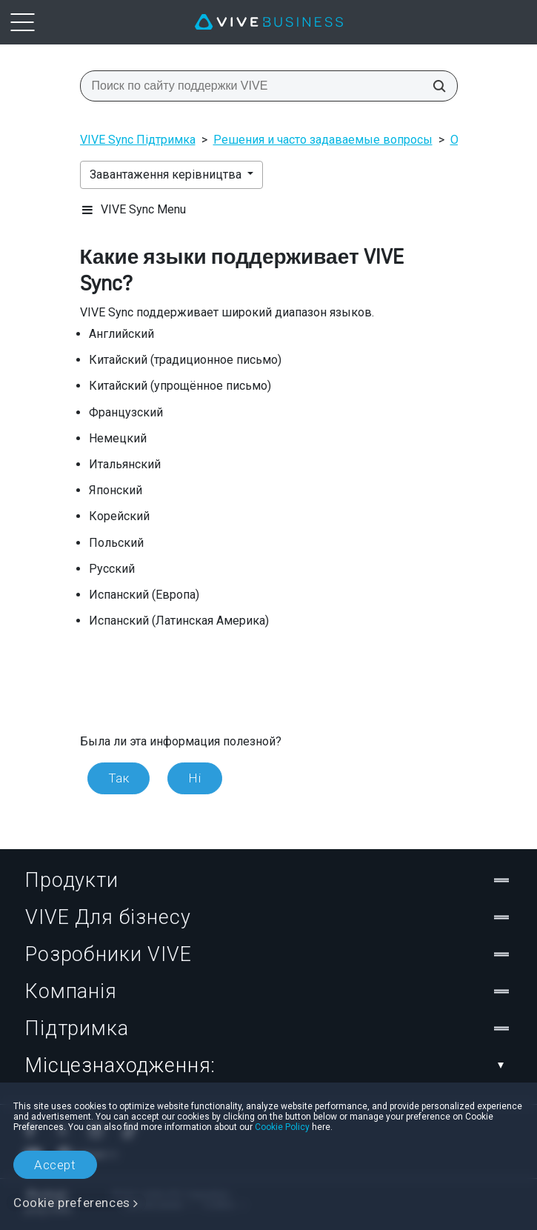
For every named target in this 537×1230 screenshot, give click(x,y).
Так (119, 778)
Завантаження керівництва (167, 174)
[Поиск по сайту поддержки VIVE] (435, 86)
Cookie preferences (71, 1202)
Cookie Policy (282, 1127)
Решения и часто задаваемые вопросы (323, 140)
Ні (194, 778)
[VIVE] (269, 22)
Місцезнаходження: (268, 1065)
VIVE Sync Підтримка (138, 140)
